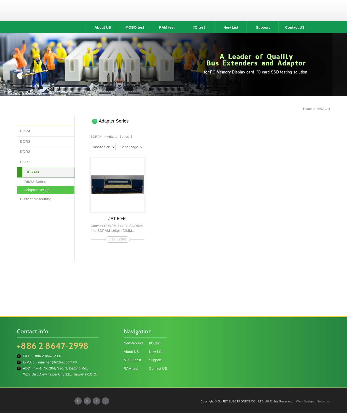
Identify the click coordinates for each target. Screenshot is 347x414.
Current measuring (35, 199)
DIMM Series (35, 182)
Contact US (295, 28)
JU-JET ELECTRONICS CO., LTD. (173, 11)
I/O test (199, 28)
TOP (337, 389)
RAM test (167, 28)
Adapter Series (36, 190)
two (148, 147)
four (155, 147)
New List (230, 28)
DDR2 (25, 152)
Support (263, 28)
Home (307, 109)
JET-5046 (117, 198)
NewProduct (133, 344)
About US (102, 28)
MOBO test (134, 28)
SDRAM (32, 173)
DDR (24, 162)
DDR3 (25, 142)
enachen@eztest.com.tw (57, 363)
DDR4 (25, 132)
